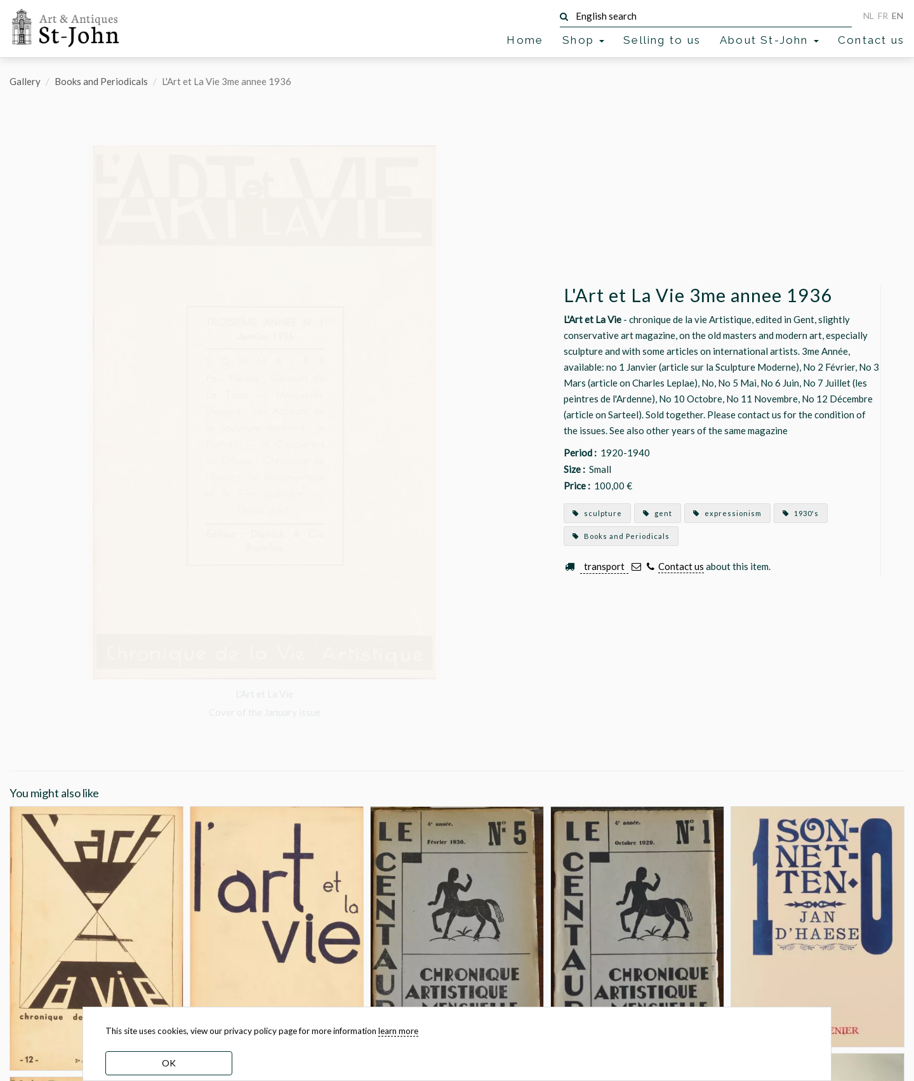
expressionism (727, 513)
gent (657, 513)
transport (604, 566)
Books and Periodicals (101, 81)
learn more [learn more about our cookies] (398, 1031)
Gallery (25, 81)
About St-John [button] (769, 40)
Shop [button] (583, 40)
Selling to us (662, 40)
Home (525, 40)
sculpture (597, 513)
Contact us (871, 40)
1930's (801, 513)
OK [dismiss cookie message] (169, 1063)
